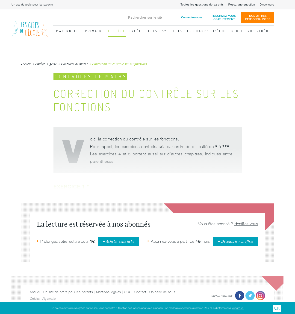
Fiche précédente (6, 109)
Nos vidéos (259, 31)
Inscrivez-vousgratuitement (224, 17)
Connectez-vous (191, 17)
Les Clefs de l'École (30, 25)
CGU (127, 292)
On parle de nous (162, 292)
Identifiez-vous (246, 223)
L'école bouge (228, 31)
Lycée (136, 31)
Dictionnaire (267, 4)
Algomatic (49, 298)
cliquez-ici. (238, 308)
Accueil (35, 292)
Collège (117, 31)
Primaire (95, 31)
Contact (140, 292)
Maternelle (69, 31)
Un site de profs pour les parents (32, 4)
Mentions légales (108, 292)
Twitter (250, 295)
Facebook (239, 295)
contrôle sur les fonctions (153, 139)
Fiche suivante (289, 109)
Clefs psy (156, 31)
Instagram (260, 295)
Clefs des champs (190, 31)
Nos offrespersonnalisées (257, 17)
